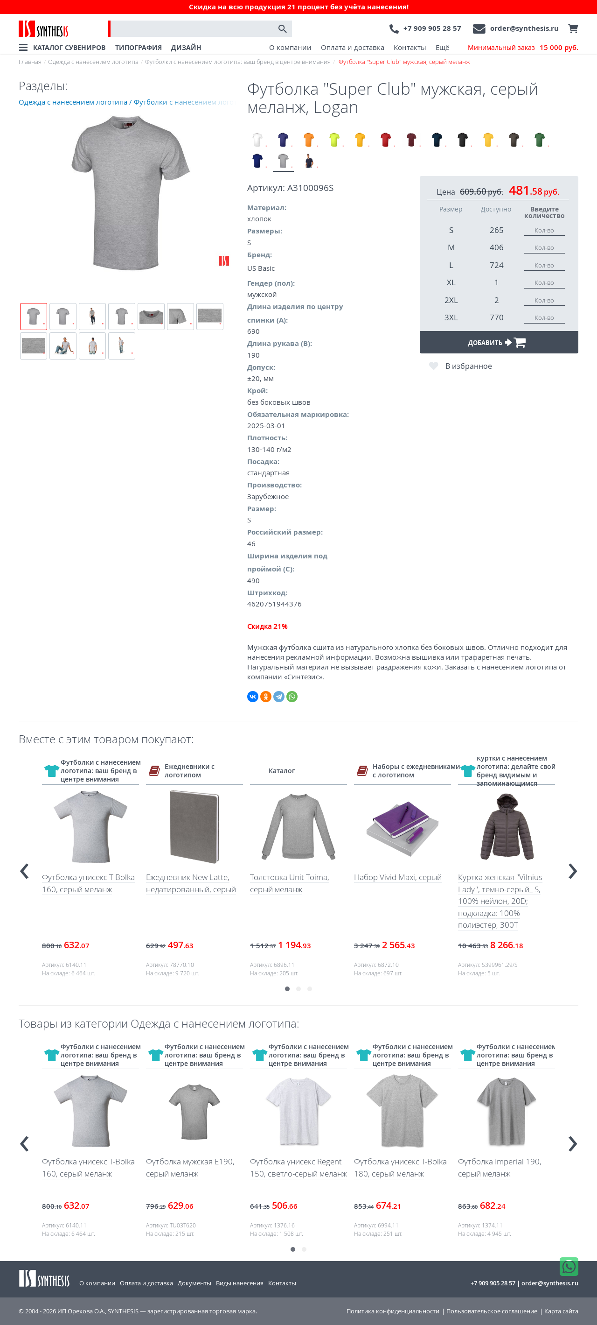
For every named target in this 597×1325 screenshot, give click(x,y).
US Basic (261, 268)
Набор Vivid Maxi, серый (398, 877)
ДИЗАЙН (186, 47)
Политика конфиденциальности (393, 1311)
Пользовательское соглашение (491, 1311)
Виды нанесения (240, 1283)
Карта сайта (561, 1311)
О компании (290, 47)
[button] (287, 989)
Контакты (410, 47)
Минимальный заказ (523, 48)
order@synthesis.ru (524, 28)
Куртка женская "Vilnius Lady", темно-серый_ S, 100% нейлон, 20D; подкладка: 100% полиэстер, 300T (500, 901)
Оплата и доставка (352, 47)
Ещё (442, 47)
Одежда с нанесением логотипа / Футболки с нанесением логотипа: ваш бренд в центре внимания (133, 101)
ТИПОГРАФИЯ (138, 47)
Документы (194, 1283)
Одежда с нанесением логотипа (93, 61)
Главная (30, 61)
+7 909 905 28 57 (432, 28)
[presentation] (24, 867)
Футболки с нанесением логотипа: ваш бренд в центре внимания (238, 61)
